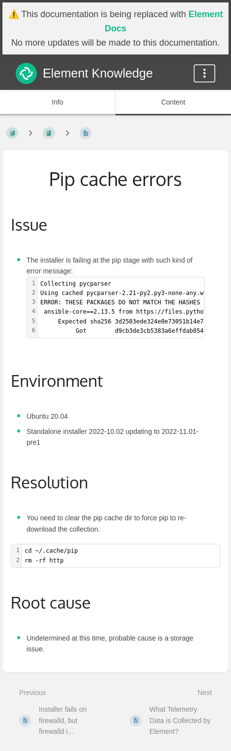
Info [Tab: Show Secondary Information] (57, 102)
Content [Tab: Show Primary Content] (173, 102)
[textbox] (121, 555)
